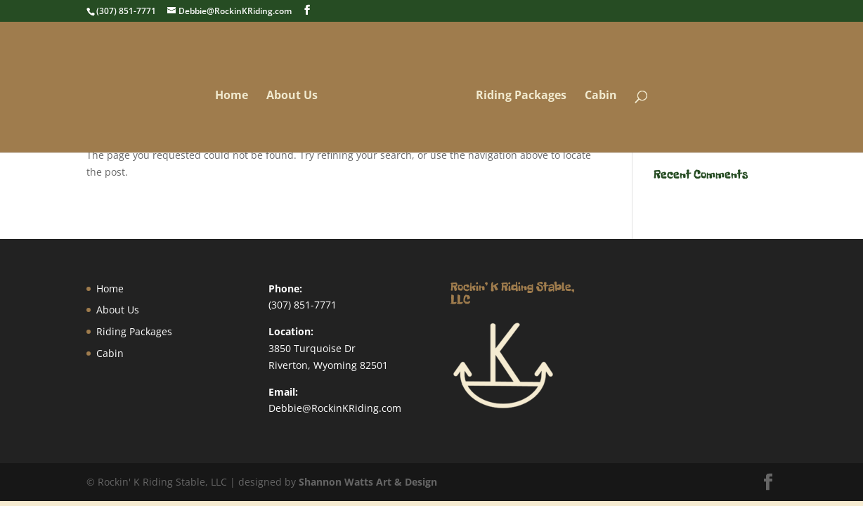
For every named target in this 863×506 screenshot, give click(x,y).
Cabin (596, 99)
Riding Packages (517, 99)
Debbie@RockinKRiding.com (334, 408)
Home (235, 99)
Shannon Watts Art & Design (368, 481)
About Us (296, 99)
